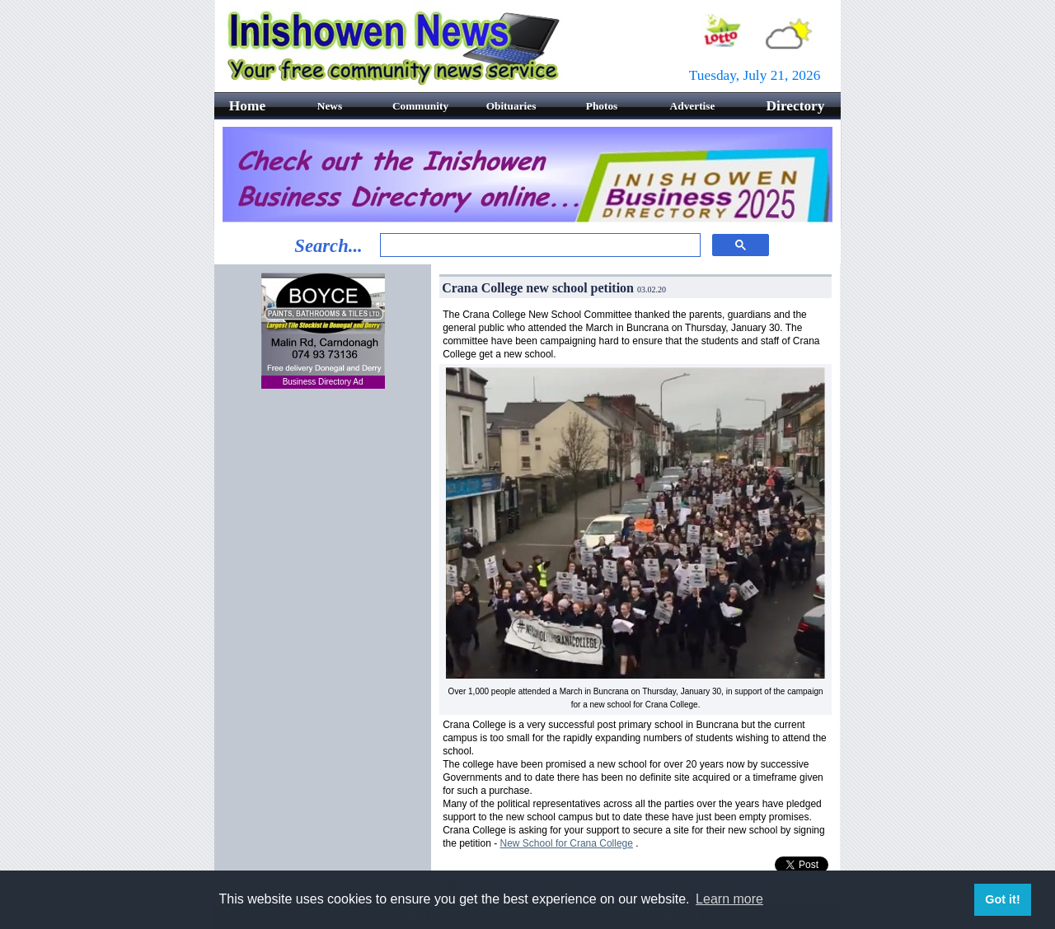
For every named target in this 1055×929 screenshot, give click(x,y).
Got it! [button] (1002, 899)
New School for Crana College (566, 843)
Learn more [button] (729, 899)
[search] (538, 245)
